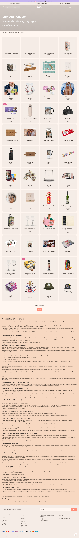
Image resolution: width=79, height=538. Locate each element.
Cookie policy (4, 536)
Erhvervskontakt (62, 517)
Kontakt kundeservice (44, 520)
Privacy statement (11, 536)
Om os (22, 515)
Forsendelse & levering (6, 521)
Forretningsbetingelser (18, 536)
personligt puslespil (6, 462)
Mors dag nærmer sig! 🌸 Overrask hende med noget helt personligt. (39, 1)
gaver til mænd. (5, 379)
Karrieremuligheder (24, 517)
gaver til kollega (38, 361)
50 (30, 440)
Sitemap (24, 536)
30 (26, 440)
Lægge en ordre (5, 515)
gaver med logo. (25, 415)
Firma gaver (61, 515)
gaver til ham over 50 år (36, 385)
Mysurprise (4, 523)
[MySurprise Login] (71, 7)
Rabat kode (23, 521)
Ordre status (4, 520)
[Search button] (7, 7)
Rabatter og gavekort (6, 518)
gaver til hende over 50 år (26, 385)
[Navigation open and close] (3, 7)
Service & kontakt (5, 524)
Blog (22, 519)
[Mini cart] (75, 7)
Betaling (3, 517)
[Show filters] (4, 34)
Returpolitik (23, 518)
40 (27, 440)
